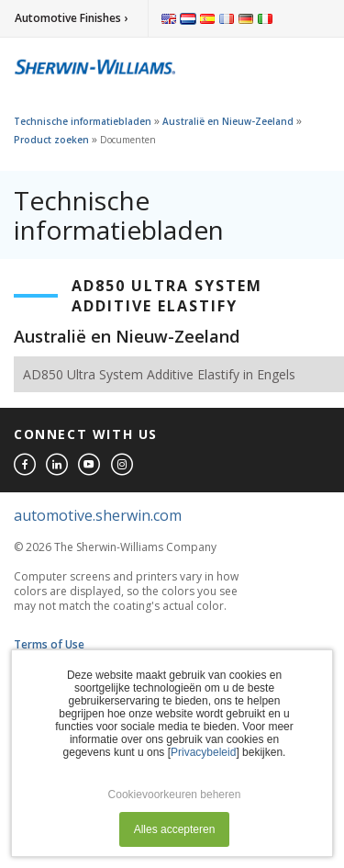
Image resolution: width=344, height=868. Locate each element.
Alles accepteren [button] (175, 829)
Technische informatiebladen (82, 121)
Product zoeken (51, 139)
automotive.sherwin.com (98, 515)
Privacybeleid (203, 752)
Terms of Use (49, 644)
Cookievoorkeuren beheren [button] (174, 794)
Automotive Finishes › (71, 18)
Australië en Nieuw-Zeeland (228, 121)
